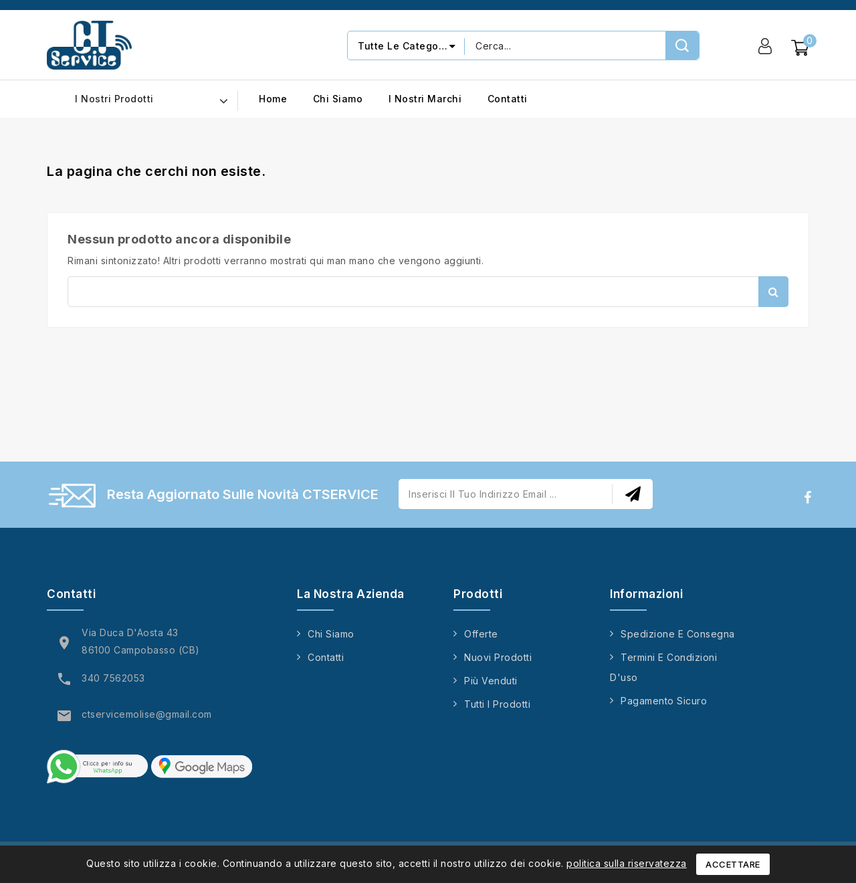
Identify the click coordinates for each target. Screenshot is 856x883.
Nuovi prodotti (498, 657)
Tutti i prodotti (497, 704)
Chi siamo (338, 98)
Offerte (481, 634)
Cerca (773, 291)
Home (273, 98)
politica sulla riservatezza (626, 863)
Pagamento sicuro (664, 700)
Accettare (733, 864)
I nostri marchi (425, 98)
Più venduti (491, 680)
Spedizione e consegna (678, 634)
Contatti (508, 98)
